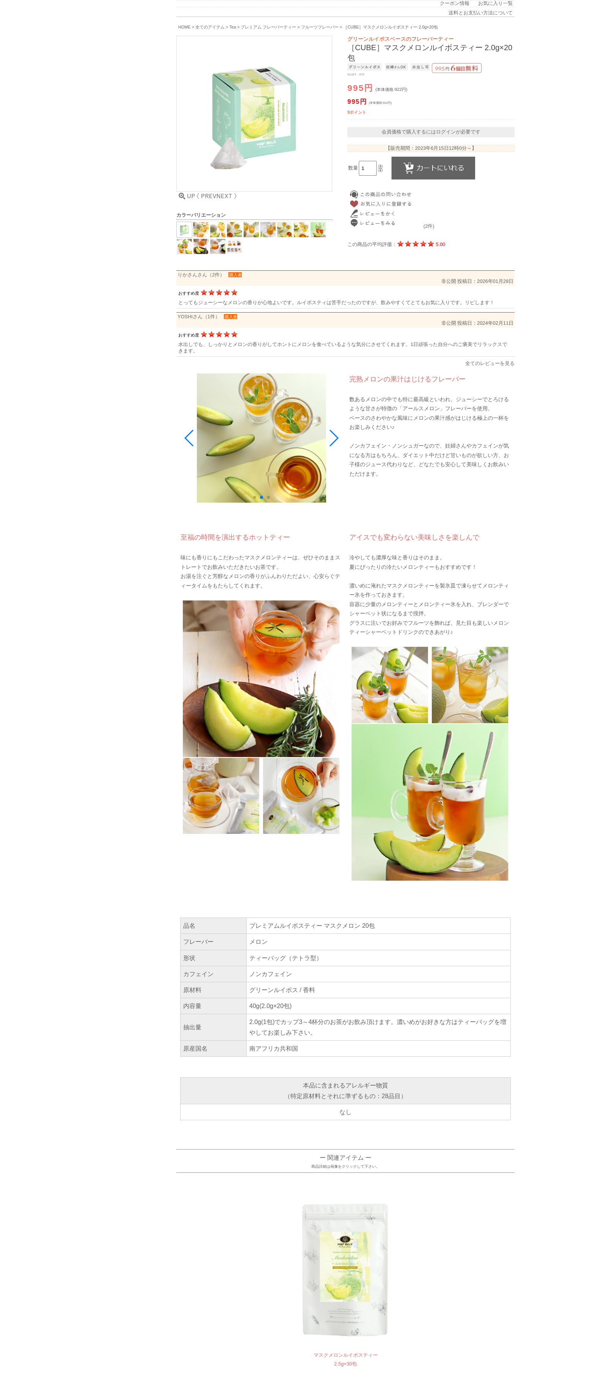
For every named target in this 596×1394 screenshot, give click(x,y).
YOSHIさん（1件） (199, 316)
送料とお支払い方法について (481, 13)
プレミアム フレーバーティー (268, 27)
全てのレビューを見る (490, 363)
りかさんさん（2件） (201, 275)
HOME (184, 27)
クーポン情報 (454, 3)
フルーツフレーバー (320, 27)
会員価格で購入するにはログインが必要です (431, 132)
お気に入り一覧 (495, 3)
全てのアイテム (210, 27)
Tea (232, 27)
